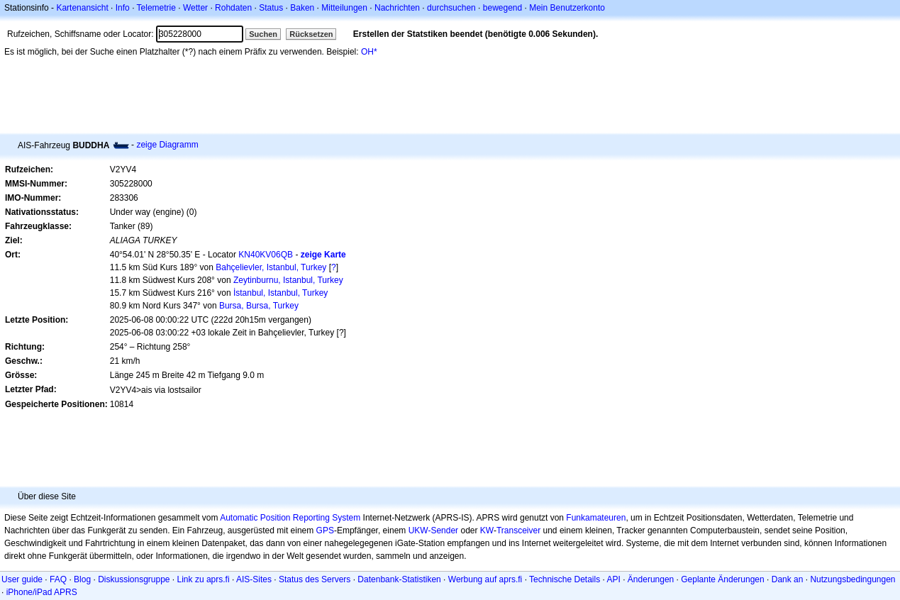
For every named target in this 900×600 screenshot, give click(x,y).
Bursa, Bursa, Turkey (259, 306)
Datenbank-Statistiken (398, 579)
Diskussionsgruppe (134, 579)
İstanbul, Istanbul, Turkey (280, 293)
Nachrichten (397, 8)
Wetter (195, 8)
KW (487, 530)
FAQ (58, 579)
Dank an (788, 579)
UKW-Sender (433, 530)
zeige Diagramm (167, 145)
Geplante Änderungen (722, 579)
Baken (302, 8)
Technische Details (564, 579)
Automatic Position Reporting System (290, 518)
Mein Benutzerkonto (567, 8)
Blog (82, 579)
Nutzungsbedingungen (852, 579)
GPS (325, 530)
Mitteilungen (344, 8)
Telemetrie (156, 8)
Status (271, 8)
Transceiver (518, 530)
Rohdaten (233, 8)
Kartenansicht (82, 8)
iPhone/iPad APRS (41, 592)
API (614, 579)
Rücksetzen (311, 34)
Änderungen (651, 579)
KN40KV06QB (265, 255)
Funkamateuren (596, 518)
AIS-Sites (254, 579)
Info (123, 8)
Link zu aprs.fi (203, 579)
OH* (369, 52)
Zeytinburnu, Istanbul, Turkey (288, 280)
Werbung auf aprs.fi (485, 579)
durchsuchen (451, 8)
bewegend (502, 8)
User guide (22, 579)
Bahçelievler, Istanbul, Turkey (271, 267)
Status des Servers (314, 579)
